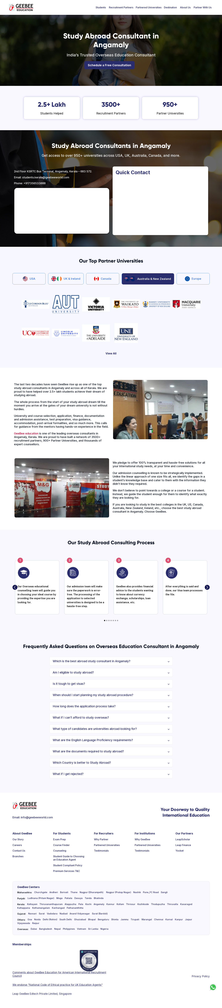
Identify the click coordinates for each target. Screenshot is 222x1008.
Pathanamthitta (75, 908)
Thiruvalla (172, 904)
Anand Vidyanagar (80, 914)
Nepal (57, 929)
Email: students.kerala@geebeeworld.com (41, 177)
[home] (21, 7)
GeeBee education (26, 433)
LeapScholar (182, 839)
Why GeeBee (142, 839)
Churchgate (40, 892)
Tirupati (135, 919)
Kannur (110, 904)
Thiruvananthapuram (51, 904)
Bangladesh (45, 929)
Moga (59, 898)
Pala (80, 904)
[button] (100, 7)
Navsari (32, 914)
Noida (37, 919)
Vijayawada (23, 923)
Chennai (158, 919)
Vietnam (81, 929)
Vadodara (52, 914)
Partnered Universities (148, 7)
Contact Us (18, 850)
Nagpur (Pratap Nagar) (118, 892)
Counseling (59, 850)
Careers (17, 845)
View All (111, 353)
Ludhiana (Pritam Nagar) (41, 898)
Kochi (88, 904)
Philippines (69, 929)
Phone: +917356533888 (30, 183)
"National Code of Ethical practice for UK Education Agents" (65, 984)
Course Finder (61, 845)
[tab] (29, 278)
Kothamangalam (41, 908)
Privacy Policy (201, 976)
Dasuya (78, 898)
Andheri (53, 892)
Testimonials (101, 850)
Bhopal (92, 919)
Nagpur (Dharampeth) (91, 892)
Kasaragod (186, 904)
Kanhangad (58, 908)
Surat (42, 914)
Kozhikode (143, 904)
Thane (73, 892)
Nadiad (63, 914)
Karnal (169, 919)
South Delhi (65, 919)
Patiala (68, 898)
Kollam (120, 904)
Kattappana (23, 908)
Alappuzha (70, 904)
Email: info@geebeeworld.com (32, 817)
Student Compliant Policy (67, 865)
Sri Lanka (93, 929)
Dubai (34, 929)
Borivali (64, 892)
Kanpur (179, 919)
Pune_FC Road (151, 892)
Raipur (35, 923)
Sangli (164, 892)
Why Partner (101, 839)
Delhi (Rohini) (50, 919)
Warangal (146, 919)
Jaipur (188, 919)
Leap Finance (183, 845)
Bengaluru (103, 919)
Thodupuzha (158, 904)
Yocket (179, 850)
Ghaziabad (80, 919)
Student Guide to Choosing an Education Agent (68, 858)
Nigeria (104, 929)
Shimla (114, 919)
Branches (17, 856)
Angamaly (99, 904)
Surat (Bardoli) (100, 914)
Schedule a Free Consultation (109, 65)
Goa (30, 919)
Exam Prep (59, 839)
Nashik (137, 892)
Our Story (18, 839)
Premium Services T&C (66, 871)
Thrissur (130, 904)
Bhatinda (99, 898)
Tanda (88, 898)
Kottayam (32, 904)
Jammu (124, 919)
